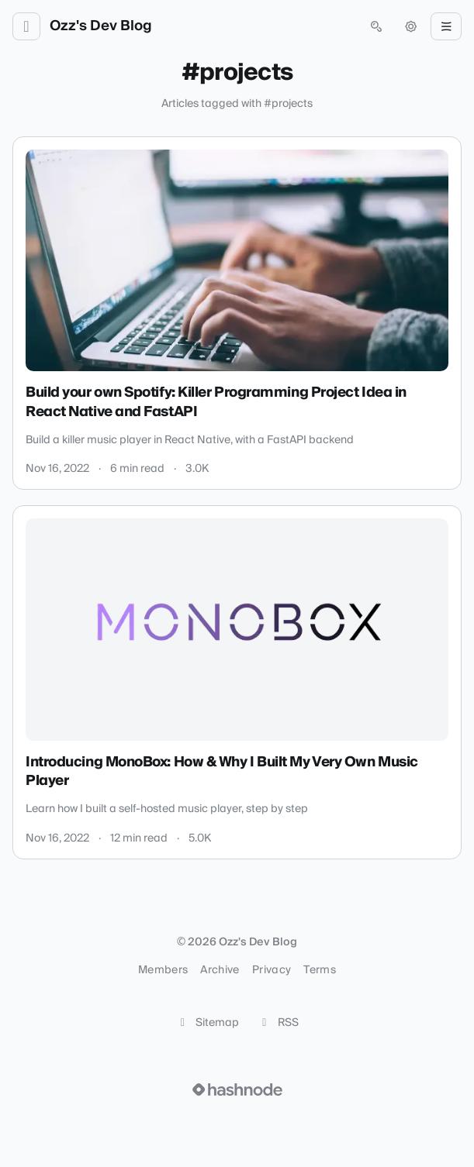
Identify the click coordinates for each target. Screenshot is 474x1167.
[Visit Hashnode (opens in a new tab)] (237, 1089)
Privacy (271, 970)
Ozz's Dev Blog (101, 26)
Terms (319, 970)
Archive (219, 970)
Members (163, 970)
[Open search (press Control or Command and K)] (376, 26)
